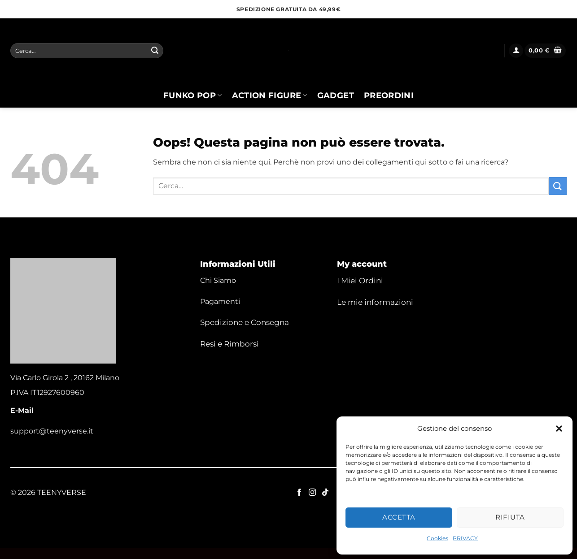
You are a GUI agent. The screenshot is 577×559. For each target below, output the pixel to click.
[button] (559, 428)
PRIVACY (465, 538)
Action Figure (269, 95)
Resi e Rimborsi (229, 343)
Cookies (437, 538)
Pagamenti (220, 301)
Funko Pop (192, 95)
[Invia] (154, 50)
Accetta (398, 517)
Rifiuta (510, 517)
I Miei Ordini (360, 280)
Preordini (389, 95)
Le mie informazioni (375, 302)
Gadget (335, 95)
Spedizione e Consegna (244, 322)
